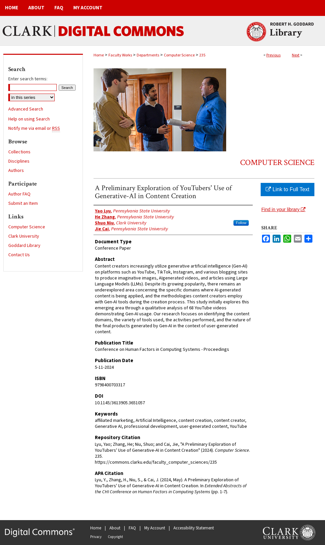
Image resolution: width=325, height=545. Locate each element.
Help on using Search (29, 119)
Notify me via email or (34, 128)
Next (295, 55)
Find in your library (283, 209)
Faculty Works (120, 55)
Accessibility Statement (193, 528)
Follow (241, 223)
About (114, 528)
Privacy (95, 536)
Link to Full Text (287, 189)
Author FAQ (19, 194)
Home (99, 55)
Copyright (115, 536)
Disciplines (19, 161)
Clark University (23, 236)
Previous (273, 55)
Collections (19, 152)
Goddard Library (24, 245)
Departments (148, 55)
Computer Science (179, 55)
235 (202, 55)
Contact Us (19, 255)
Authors (16, 170)
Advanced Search (25, 109)
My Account (154, 528)
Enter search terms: (27, 79)
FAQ (132, 528)
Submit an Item (23, 203)
